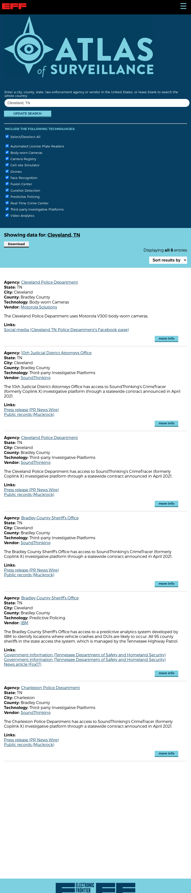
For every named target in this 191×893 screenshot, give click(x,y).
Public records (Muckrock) (29, 414)
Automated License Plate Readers (34, 146)
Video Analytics (19, 215)
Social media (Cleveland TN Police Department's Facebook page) (66, 329)
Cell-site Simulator (22, 165)
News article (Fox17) (22, 664)
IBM (24, 622)
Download (16, 244)
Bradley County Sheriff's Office (50, 517)
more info (166, 338)
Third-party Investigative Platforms (34, 209)
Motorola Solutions (39, 307)
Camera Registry (20, 159)
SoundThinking (35, 377)
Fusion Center (18, 184)
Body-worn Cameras (23, 152)
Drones (13, 171)
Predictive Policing (22, 196)
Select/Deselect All (23, 136)
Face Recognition (21, 177)
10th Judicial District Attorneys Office (56, 352)
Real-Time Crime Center (26, 203)
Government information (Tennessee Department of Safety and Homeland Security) (85, 654)
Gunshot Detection (22, 190)
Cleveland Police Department (49, 282)
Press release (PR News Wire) (31, 409)
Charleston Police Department (50, 687)
